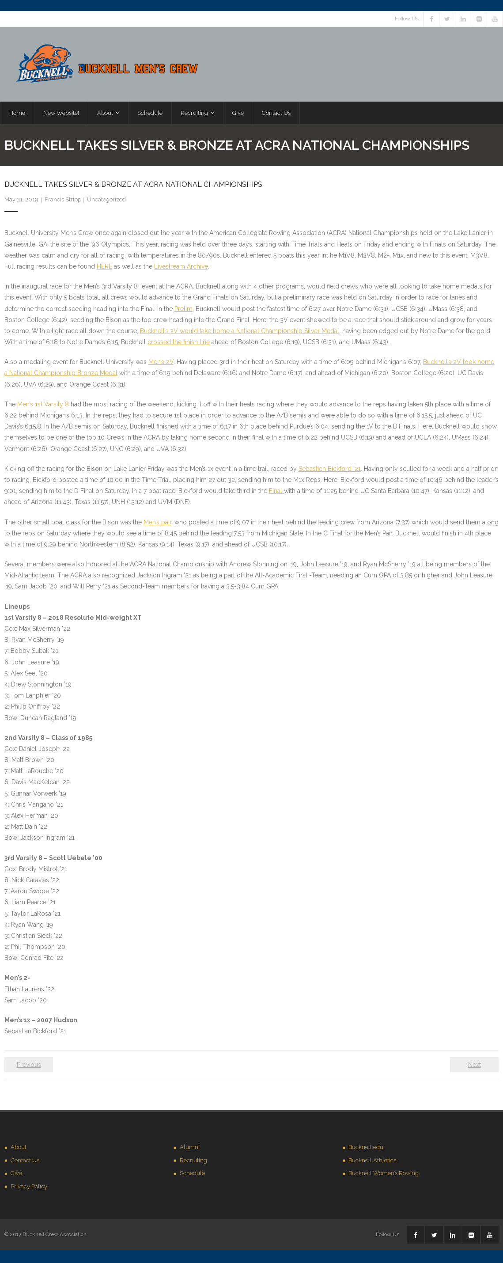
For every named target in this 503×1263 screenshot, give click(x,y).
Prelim (183, 310)
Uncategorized (106, 201)
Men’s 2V (161, 363)
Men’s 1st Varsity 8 (44, 406)
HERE (104, 268)
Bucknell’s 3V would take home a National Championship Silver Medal (239, 332)
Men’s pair (157, 523)
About (18, 1148)
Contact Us (25, 1162)
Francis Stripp (63, 201)
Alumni (190, 1148)
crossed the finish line (178, 343)
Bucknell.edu (365, 1148)
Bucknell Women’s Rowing (383, 1175)
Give (16, 1175)
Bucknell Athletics (372, 1162)
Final (276, 492)
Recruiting (193, 1162)
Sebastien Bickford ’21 (330, 470)
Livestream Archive (181, 268)
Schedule (192, 1175)
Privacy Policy (29, 1188)
